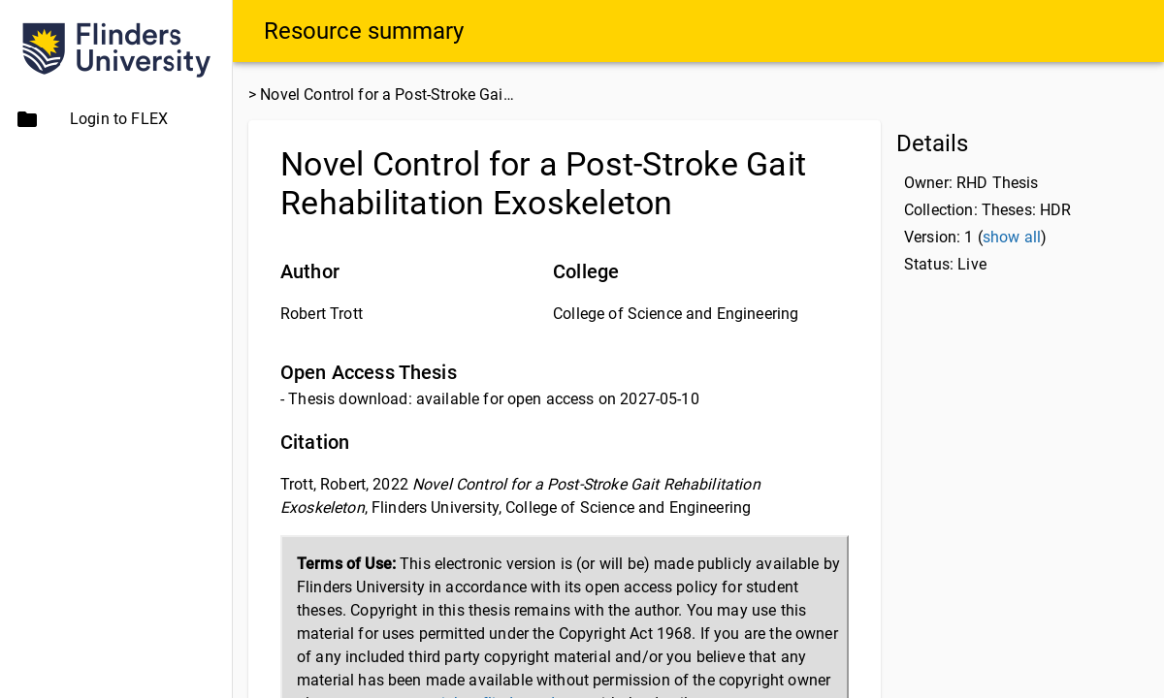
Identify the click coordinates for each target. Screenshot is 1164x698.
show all (1012, 237)
